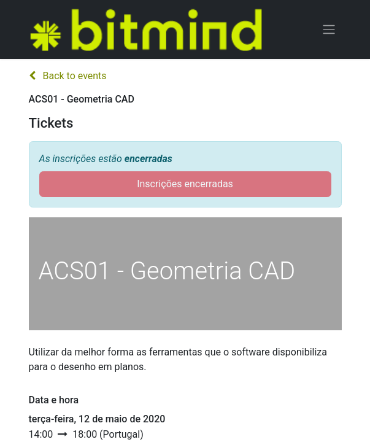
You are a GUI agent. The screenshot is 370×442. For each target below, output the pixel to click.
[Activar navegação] (329, 30)
